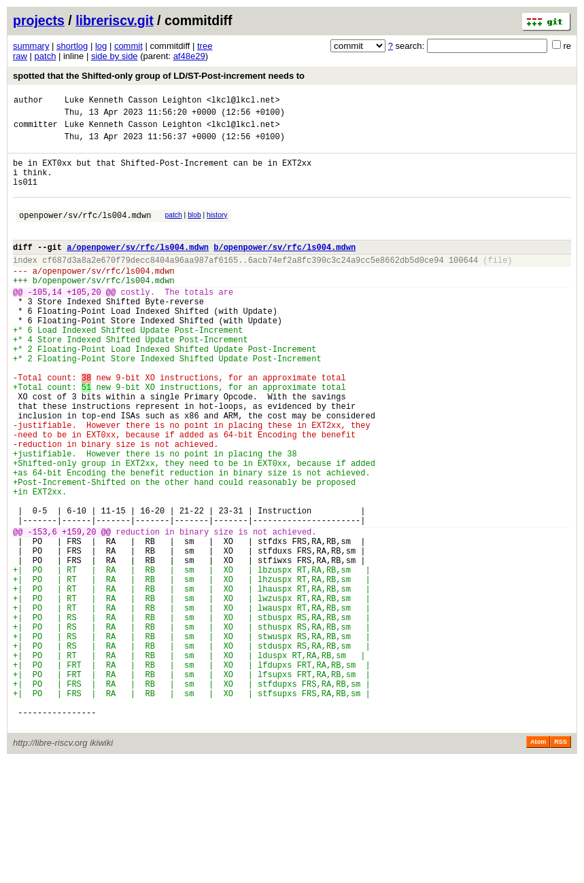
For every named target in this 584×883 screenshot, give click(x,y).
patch (45, 56)
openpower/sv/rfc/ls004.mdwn (85, 233)
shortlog (72, 46)
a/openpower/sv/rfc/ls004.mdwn (138, 269)
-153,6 (42, 613)
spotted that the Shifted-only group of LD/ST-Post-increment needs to (159, 76)
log (101, 46)
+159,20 (79, 613)
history (217, 231)
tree (204, 46)
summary (31, 46)
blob (194, 231)
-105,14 (45, 322)
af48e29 (189, 56)
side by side (114, 56)
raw (20, 56)
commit (128, 46)
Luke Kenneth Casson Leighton (133, 101)
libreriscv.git (114, 20)
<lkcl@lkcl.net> (243, 101)
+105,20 (84, 322)
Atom (538, 864)
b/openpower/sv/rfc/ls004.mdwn (284, 269)
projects (39, 20)
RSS (560, 864)
